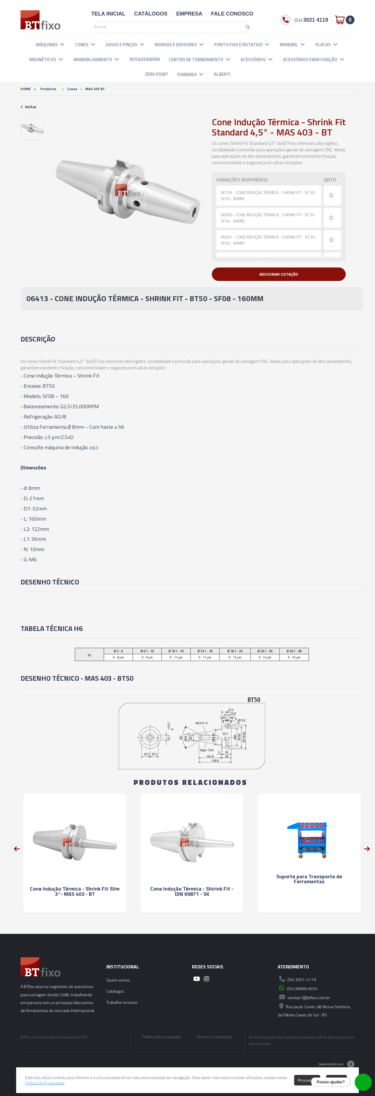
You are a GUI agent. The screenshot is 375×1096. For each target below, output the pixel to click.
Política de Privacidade (44, 1083)
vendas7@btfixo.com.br (304, 997)
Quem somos (118, 980)
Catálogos (115, 991)
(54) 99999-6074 (298, 988)
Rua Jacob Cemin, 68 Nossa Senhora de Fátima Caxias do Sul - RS (314, 1010)
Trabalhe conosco (121, 1002)
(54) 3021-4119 (297, 979)
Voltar (29, 107)
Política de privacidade (162, 1037)
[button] (62, 44)
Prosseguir (307, 1080)
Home (26, 88)
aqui (93, 447)
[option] (32, 128)
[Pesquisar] (246, 26)
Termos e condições (214, 1037)
